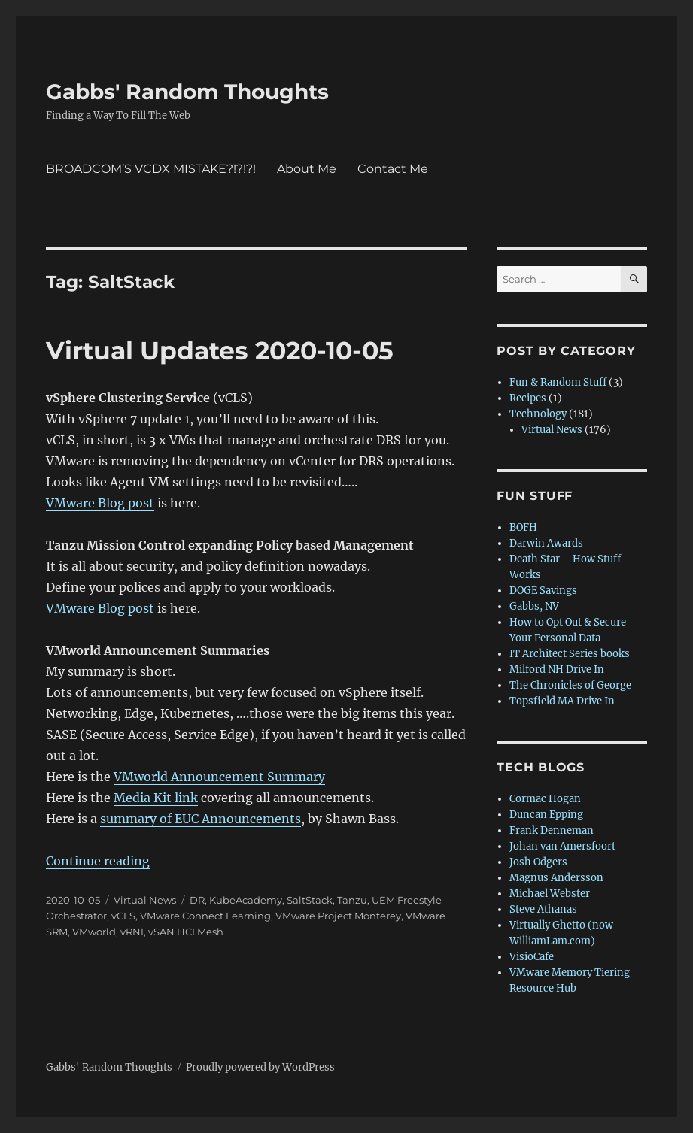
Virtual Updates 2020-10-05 (220, 350)
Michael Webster (549, 893)
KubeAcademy (245, 900)
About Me (306, 169)
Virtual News (145, 900)
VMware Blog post (100, 502)
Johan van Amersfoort (562, 846)
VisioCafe (531, 956)
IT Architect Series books (569, 653)
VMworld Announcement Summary (219, 776)
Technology (538, 413)
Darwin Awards (546, 543)
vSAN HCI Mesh (185, 931)
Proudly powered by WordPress (260, 1067)
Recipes (527, 398)
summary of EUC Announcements (200, 818)
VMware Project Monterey (338, 916)
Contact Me (392, 169)
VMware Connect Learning (205, 916)
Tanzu (352, 900)
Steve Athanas (543, 909)
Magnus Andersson (556, 877)
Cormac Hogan (545, 798)
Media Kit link (156, 797)
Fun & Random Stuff (557, 382)
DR (197, 900)
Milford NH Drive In (556, 669)
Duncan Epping (546, 814)
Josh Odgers (538, 862)
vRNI (132, 931)
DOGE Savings (543, 590)
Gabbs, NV (534, 606)
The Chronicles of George (570, 685)
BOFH (523, 527)
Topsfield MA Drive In (562, 701)
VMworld (94, 931)
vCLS (123, 916)
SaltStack (310, 900)
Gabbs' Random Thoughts (187, 92)
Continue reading (98, 860)
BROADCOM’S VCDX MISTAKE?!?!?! (151, 169)
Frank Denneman (551, 830)
